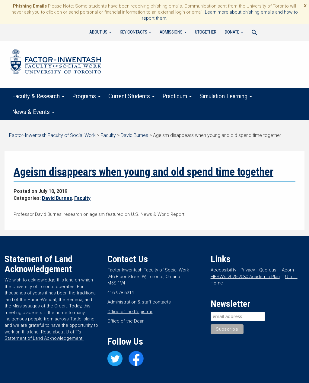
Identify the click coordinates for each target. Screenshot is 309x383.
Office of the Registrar (129, 311)
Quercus (267, 270)
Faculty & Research (38, 96)
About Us (100, 32)
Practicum (177, 96)
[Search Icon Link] (254, 33)
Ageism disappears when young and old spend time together (143, 172)
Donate (234, 32)
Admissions (173, 32)
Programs (86, 96)
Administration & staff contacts (139, 302)
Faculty (82, 198)
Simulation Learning (225, 96)
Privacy (248, 270)
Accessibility (223, 270)
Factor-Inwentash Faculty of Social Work (56, 62)
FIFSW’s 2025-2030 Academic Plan (245, 276)
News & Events (33, 111)
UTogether (205, 32)
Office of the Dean (126, 321)
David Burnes (57, 198)
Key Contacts (135, 32)
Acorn (288, 270)
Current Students (131, 96)
